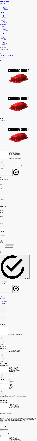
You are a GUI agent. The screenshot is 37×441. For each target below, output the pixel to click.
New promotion (3, 430)
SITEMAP (15, 314)
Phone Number (11, 154)
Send (1, 169)
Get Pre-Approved (15, 268)
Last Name (10, 152)
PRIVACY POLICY (3, 314)
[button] (18, 35)
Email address (11, 153)
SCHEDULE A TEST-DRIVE (4, 176)
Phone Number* (11, 330)
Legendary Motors (3, 24)
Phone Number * (11, 408)
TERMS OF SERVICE (10, 314)
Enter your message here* (13, 414)
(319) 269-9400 (2, 3)
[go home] (18, 1)
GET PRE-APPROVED (16, 173)
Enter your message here (13, 159)
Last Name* (10, 329)
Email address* (11, 387)
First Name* (10, 328)
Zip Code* (10, 389)
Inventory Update (4, 431)
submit (4, 399)
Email (2, 164)
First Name (10, 151)
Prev (1, 399)
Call (2, 162)
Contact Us (10, 176)
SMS (2, 163)
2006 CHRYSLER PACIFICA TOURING (6, 55)
